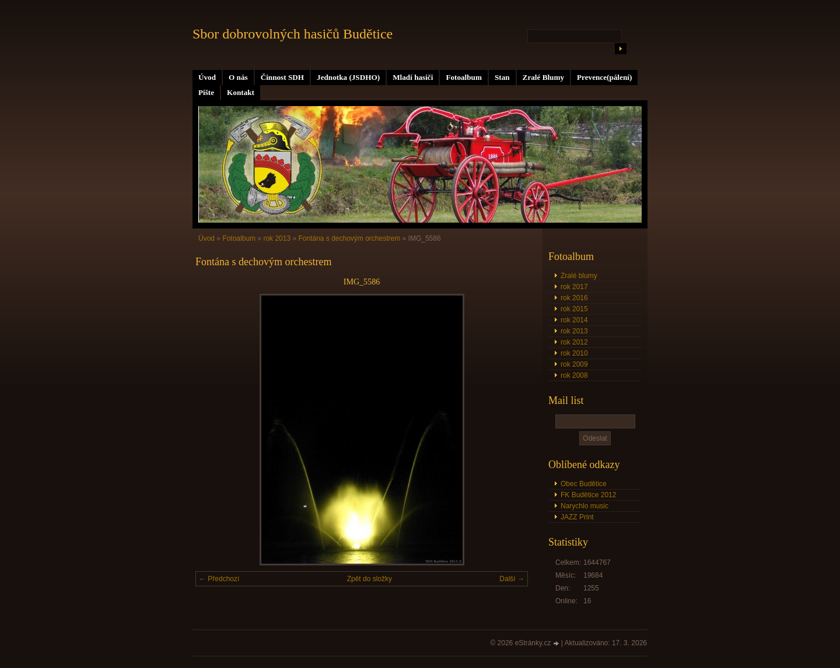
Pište (206, 92)
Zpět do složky (369, 579)
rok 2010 (574, 353)
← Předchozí (219, 579)
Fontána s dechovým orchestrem (349, 238)
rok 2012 (574, 342)
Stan (502, 77)
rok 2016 (574, 298)
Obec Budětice (584, 484)
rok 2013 (574, 331)
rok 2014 (574, 320)
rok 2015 (574, 309)
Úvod (207, 77)
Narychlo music (584, 506)
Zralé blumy (579, 276)
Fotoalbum (464, 77)
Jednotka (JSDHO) (348, 77)
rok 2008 (574, 375)
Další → (511, 579)
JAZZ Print (577, 517)
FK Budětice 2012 (588, 495)
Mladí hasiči (413, 77)
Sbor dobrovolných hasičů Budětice (292, 33)
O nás (238, 77)
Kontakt (240, 92)
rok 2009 (574, 364)
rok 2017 (574, 287)
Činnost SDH (282, 77)
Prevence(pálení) (604, 77)
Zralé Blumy (543, 77)
